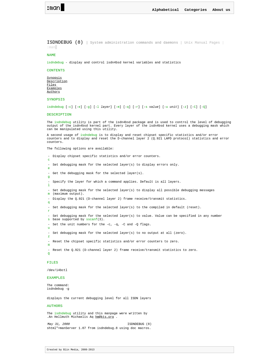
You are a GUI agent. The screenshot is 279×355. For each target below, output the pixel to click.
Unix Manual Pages (202, 43)
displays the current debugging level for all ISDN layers (99, 299)
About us (221, 10)
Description (57, 82)
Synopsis (54, 78)
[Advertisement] (92, 25)
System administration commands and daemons (134, 43)
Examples (54, 89)
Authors (53, 92)
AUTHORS (55, 306)
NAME (51, 55)
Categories (195, 10)
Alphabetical (165, 10)
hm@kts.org (104, 317)
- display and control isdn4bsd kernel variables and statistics (114, 63)
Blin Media (70, 350)
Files (51, 85)
